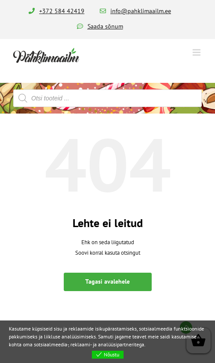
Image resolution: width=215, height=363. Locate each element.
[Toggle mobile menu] (197, 52)
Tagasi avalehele (107, 281)
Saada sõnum (105, 26)
